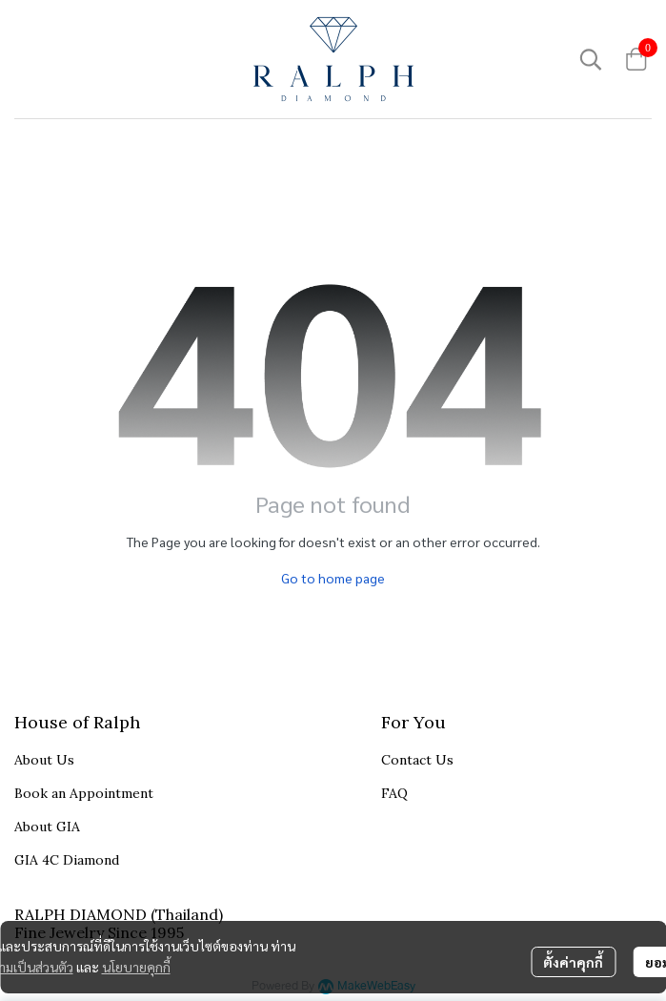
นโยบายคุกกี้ (136, 966)
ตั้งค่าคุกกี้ (573, 961)
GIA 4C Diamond (66, 859)
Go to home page (333, 577)
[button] (591, 59)
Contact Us (417, 759)
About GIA (47, 826)
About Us (44, 759)
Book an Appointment (83, 793)
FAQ (394, 793)
